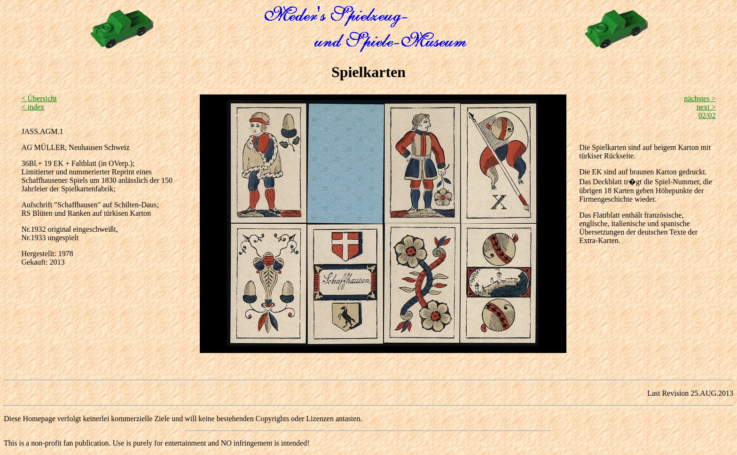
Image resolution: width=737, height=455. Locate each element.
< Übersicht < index (38, 102)
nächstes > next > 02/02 (699, 106)
